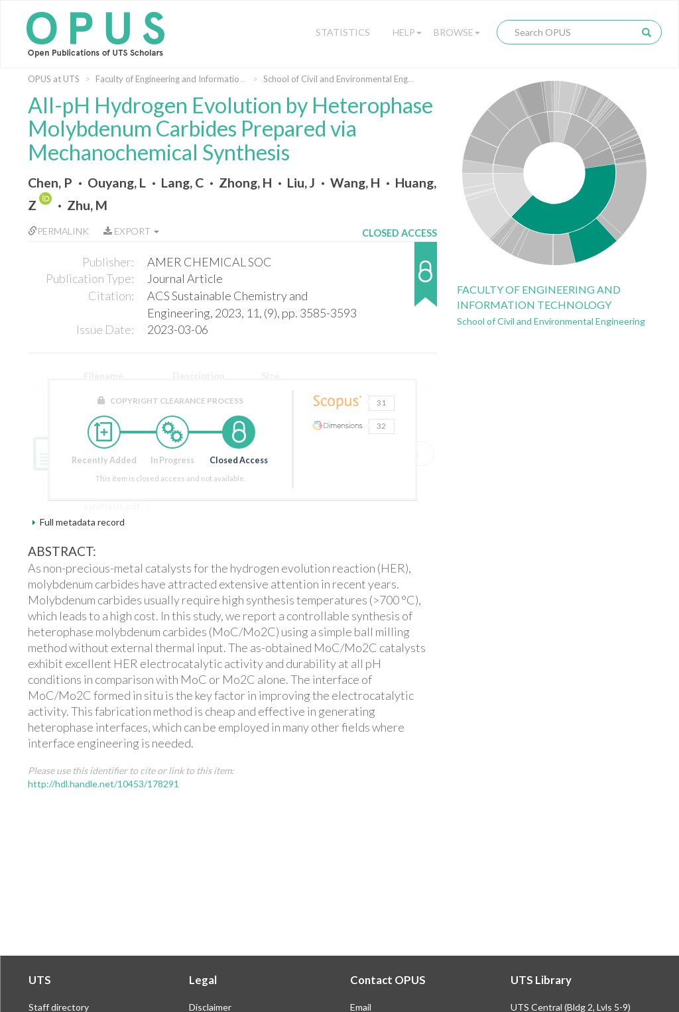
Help (407, 32)
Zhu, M (87, 205)
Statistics (343, 32)
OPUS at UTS (54, 79)
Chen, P (50, 182)
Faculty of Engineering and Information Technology (193, 79)
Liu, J (301, 182)
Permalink (58, 231)
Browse (457, 32)
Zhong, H (245, 182)
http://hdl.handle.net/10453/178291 (103, 783)
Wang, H (355, 182)
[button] (399, 280)
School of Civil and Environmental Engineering (350, 79)
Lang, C (182, 182)
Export (131, 231)
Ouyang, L (117, 182)
